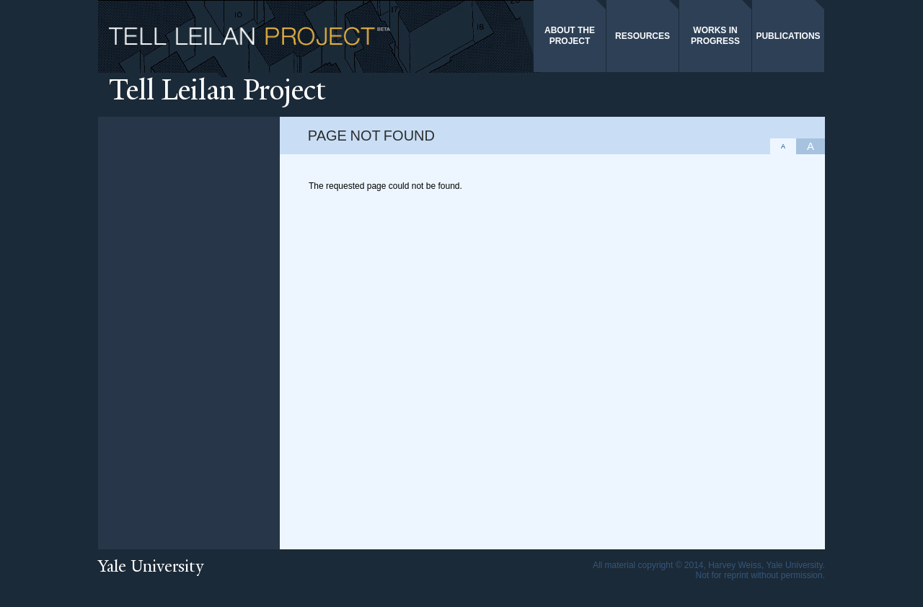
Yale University (150, 566)
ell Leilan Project (217, 89)
